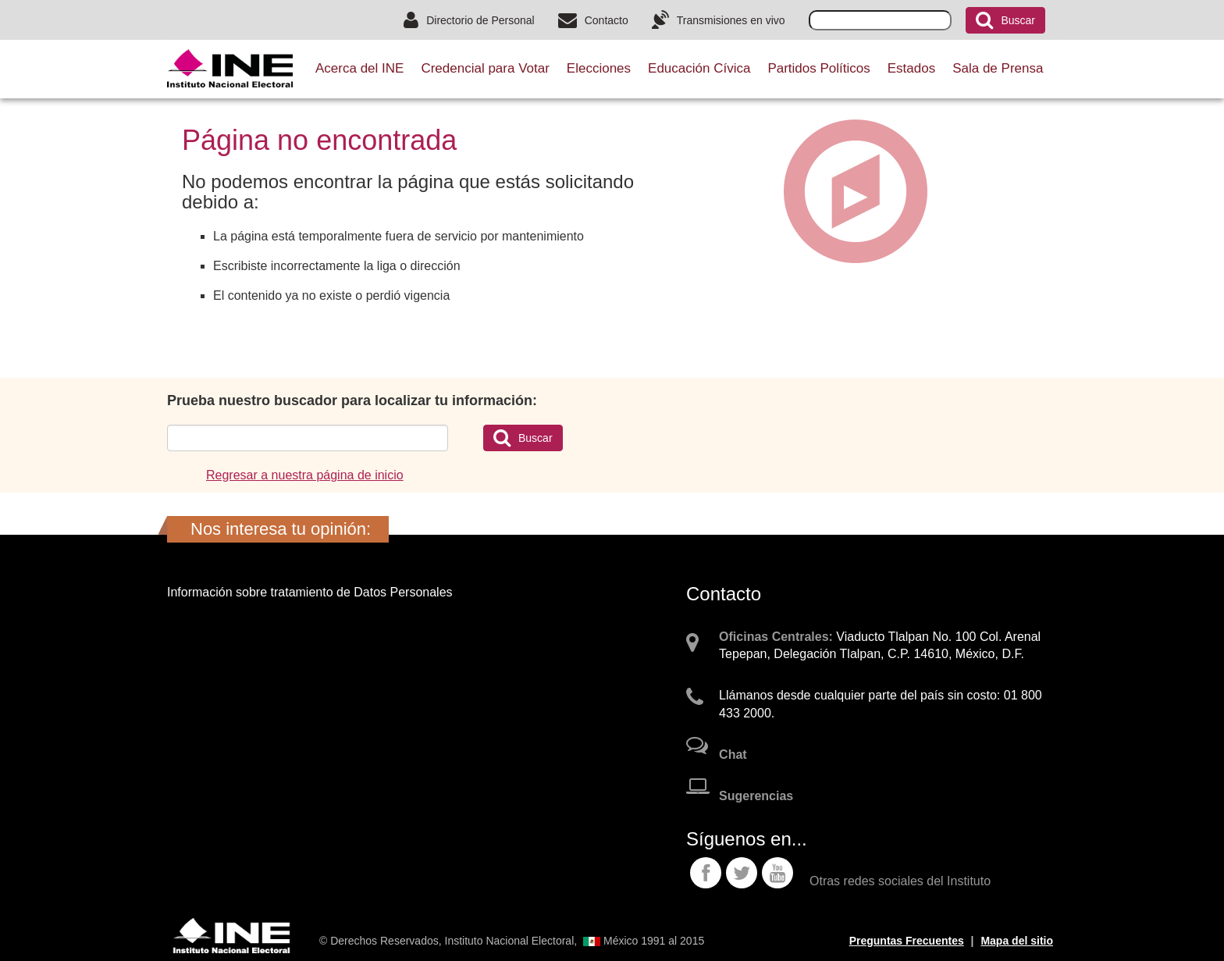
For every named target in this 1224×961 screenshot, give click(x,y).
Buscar (1005, 20)
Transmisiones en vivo (718, 20)
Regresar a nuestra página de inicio (305, 475)
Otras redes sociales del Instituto (900, 881)
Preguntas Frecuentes (906, 940)
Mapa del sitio (1016, 940)
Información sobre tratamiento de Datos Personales (310, 592)
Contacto (593, 20)
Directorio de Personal (469, 20)
